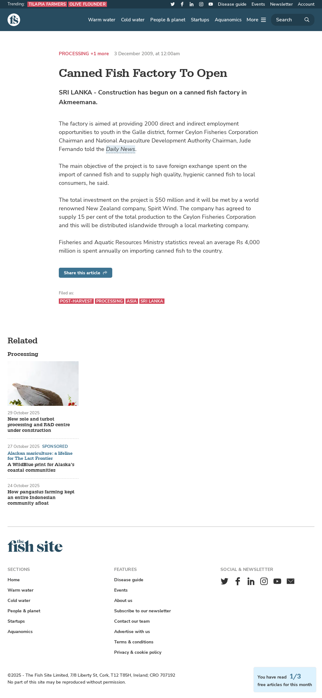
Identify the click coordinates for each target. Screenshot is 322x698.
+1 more (100, 53)
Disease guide (232, 4)
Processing (74, 53)
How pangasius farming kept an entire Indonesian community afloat (41, 497)
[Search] (292, 20)
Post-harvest (76, 301)
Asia (132, 301)
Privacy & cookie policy (137, 652)
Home (14, 580)
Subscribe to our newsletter (142, 611)
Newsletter (281, 4)
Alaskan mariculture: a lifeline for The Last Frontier (40, 456)
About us (123, 601)
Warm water (101, 20)
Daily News (120, 149)
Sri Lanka (152, 301)
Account (306, 4)
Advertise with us (132, 632)
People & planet (167, 20)
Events (258, 4)
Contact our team (132, 621)
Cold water (133, 20)
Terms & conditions (133, 642)
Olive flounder (87, 4)
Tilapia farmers (47, 4)
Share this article (85, 273)
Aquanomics (228, 20)
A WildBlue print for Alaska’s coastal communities (41, 467)
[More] (256, 20)
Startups (200, 20)
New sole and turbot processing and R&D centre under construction (39, 424)
